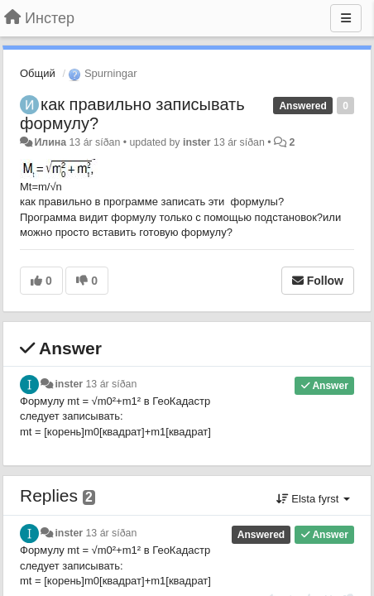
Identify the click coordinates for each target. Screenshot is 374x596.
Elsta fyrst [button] (313, 499)
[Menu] (346, 18)
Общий (37, 73)
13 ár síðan (111, 384)
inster (197, 142)
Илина (50, 142)
